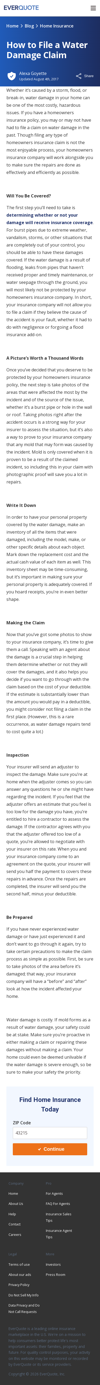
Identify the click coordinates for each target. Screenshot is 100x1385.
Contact (15, 1224)
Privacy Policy (19, 1284)
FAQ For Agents (58, 1203)
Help (12, 1214)
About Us (16, 1203)
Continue (51, 1149)
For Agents (54, 1193)
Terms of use (19, 1264)
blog (29, 26)
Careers (15, 1234)
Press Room (55, 1274)
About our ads (20, 1274)
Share (84, 76)
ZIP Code (22, 1123)
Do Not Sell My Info (24, 1295)
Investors (53, 1264)
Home (12, 26)
